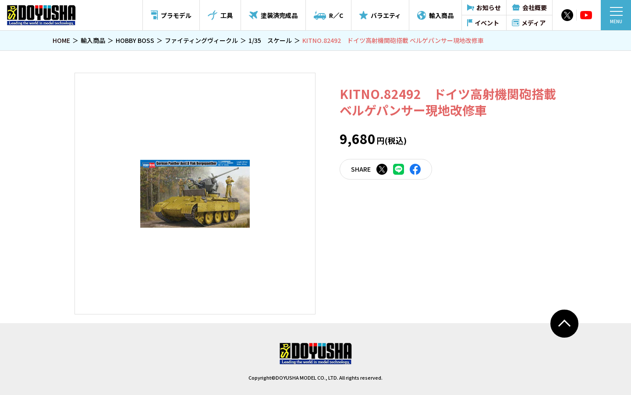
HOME (61, 40)
